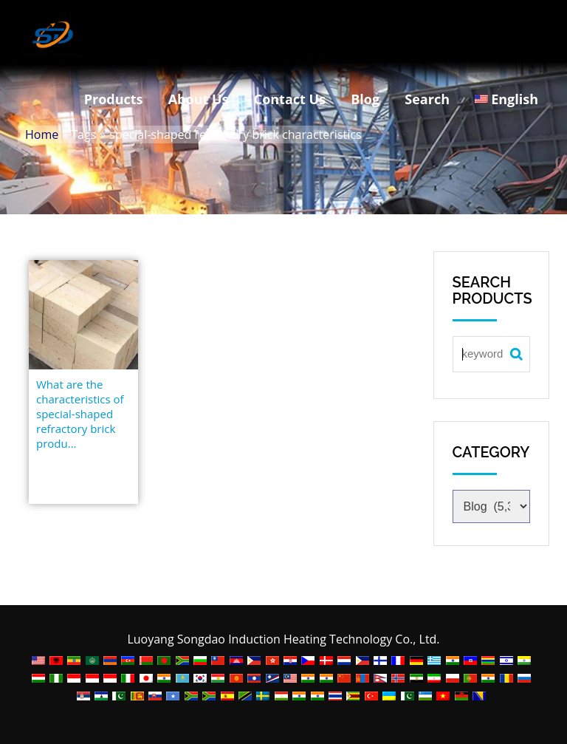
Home (41, 134)
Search (427, 99)
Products (113, 99)
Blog (365, 99)
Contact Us (290, 99)
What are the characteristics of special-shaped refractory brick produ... (80, 414)
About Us (198, 99)
